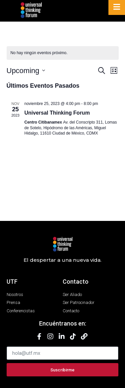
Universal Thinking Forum (57, 113)
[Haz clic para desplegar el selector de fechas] (26, 70)
